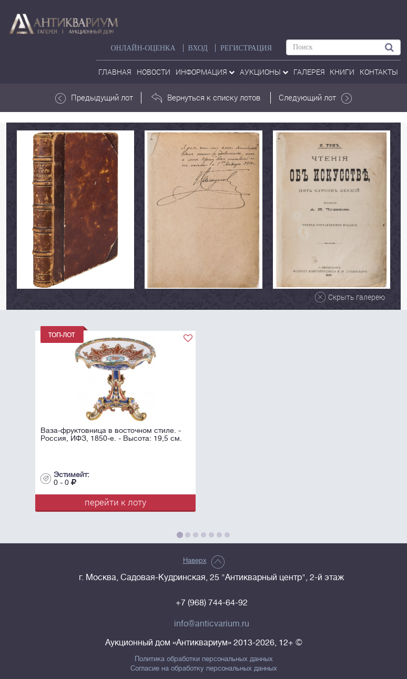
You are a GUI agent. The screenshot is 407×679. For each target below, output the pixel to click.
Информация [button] (205, 72)
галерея (309, 72)
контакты (379, 72)
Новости (153, 72)
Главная (114, 72)
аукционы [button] (264, 72)
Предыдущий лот (94, 98)
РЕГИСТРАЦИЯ (246, 48)
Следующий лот (315, 98)
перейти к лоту (115, 502)
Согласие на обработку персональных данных (203, 668)
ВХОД (198, 48)
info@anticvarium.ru (211, 624)
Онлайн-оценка (142, 48)
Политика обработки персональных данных (204, 659)
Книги (342, 72)
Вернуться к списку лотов (205, 98)
